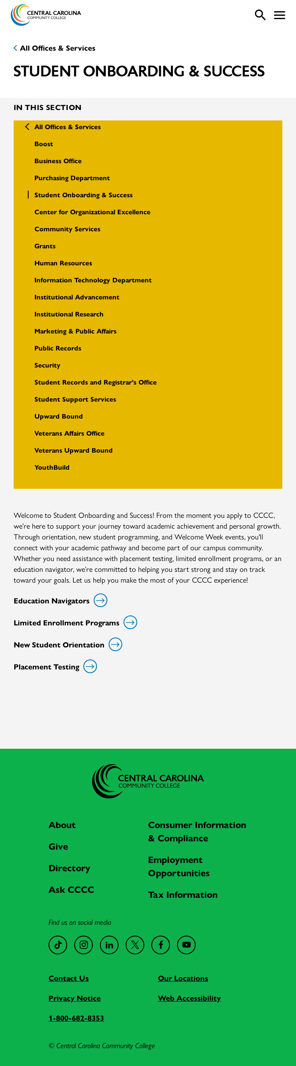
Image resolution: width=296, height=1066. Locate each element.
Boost (43, 143)
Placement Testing (54, 666)
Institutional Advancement (76, 296)
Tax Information (183, 894)
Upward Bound (58, 416)
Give (58, 846)
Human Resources (63, 262)
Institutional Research (69, 314)
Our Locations (183, 978)
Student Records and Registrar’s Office (95, 382)
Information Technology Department (93, 279)
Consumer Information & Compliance (197, 831)
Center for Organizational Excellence (92, 211)
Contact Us (69, 978)
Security (47, 365)
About (62, 824)
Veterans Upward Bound (73, 450)
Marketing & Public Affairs (75, 331)
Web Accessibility (189, 997)
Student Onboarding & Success (83, 194)
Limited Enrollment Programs (74, 622)
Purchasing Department (72, 177)
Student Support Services (75, 399)
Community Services (67, 228)
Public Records (57, 348)
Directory (69, 867)
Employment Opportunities (179, 866)
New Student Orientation (66, 644)
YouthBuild (52, 467)
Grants (45, 245)
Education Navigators (59, 600)
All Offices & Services (57, 47)
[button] (279, 15)
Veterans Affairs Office (69, 433)
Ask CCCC (71, 889)
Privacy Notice (75, 997)
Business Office (58, 160)
